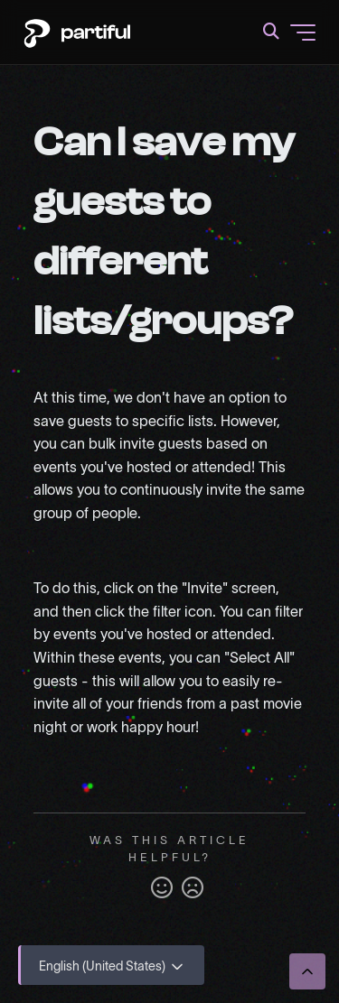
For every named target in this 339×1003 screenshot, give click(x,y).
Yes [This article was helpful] (162, 888)
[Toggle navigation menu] (303, 32)
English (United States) (112, 967)
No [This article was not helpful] (192, 888)
